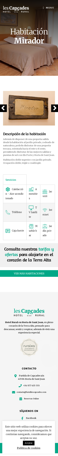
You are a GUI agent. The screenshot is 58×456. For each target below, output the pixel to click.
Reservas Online (31, 398)
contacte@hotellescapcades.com (31, 392)
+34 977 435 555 (31, 385)
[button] (29, 273)
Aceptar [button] (29, 443)
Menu (50, 7)
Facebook (31, 418)
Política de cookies (28, 448)
